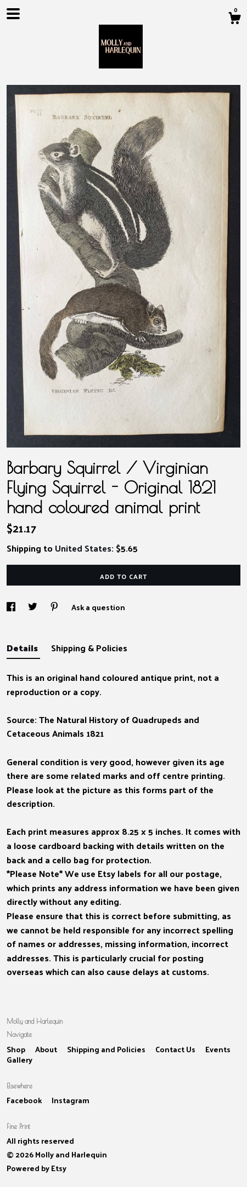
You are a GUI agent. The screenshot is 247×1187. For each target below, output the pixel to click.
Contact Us (176, 1049)
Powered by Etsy (36, 1168)
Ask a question (98, 607)
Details (23, 648)
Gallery (19, 1059)
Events (218, 1049)
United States (83, 548)
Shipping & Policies (89, 648)
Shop (17, 1049)
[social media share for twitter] (33, 607)
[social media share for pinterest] (55, 607)
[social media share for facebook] (12, 607)
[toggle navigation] (13, 13)
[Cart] (234, 19)
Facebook (25, 1100)
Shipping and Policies (107, 1049)
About (47, 1049)
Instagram (70, 1100)
